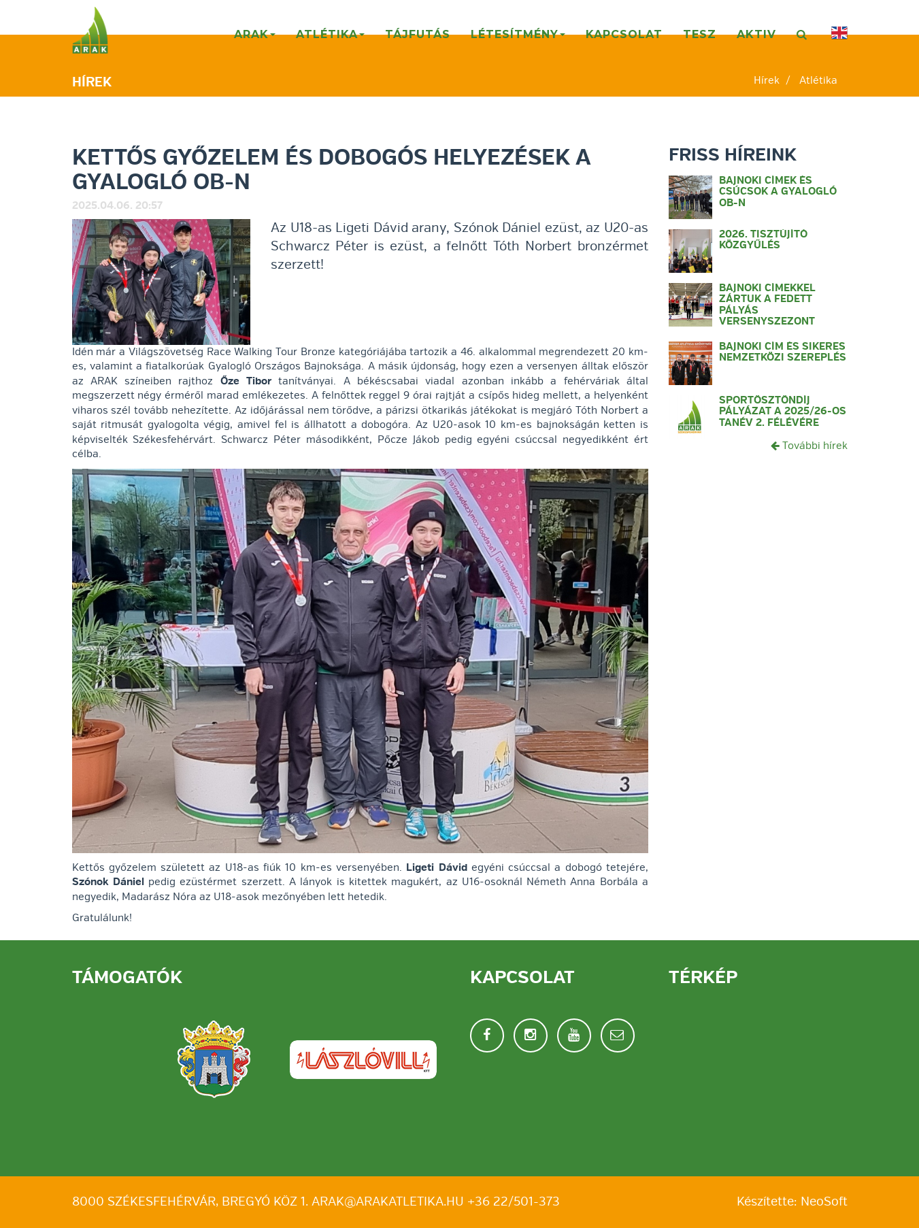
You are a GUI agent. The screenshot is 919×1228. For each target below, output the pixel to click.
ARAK (255, 39)
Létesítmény (519, 39)
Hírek (767, 80)
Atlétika (331, 39)
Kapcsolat (624, 34)
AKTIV (756, 34)
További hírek (809, 445)
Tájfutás (417, 34)
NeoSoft (824, 1201)
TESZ (699, 34)
